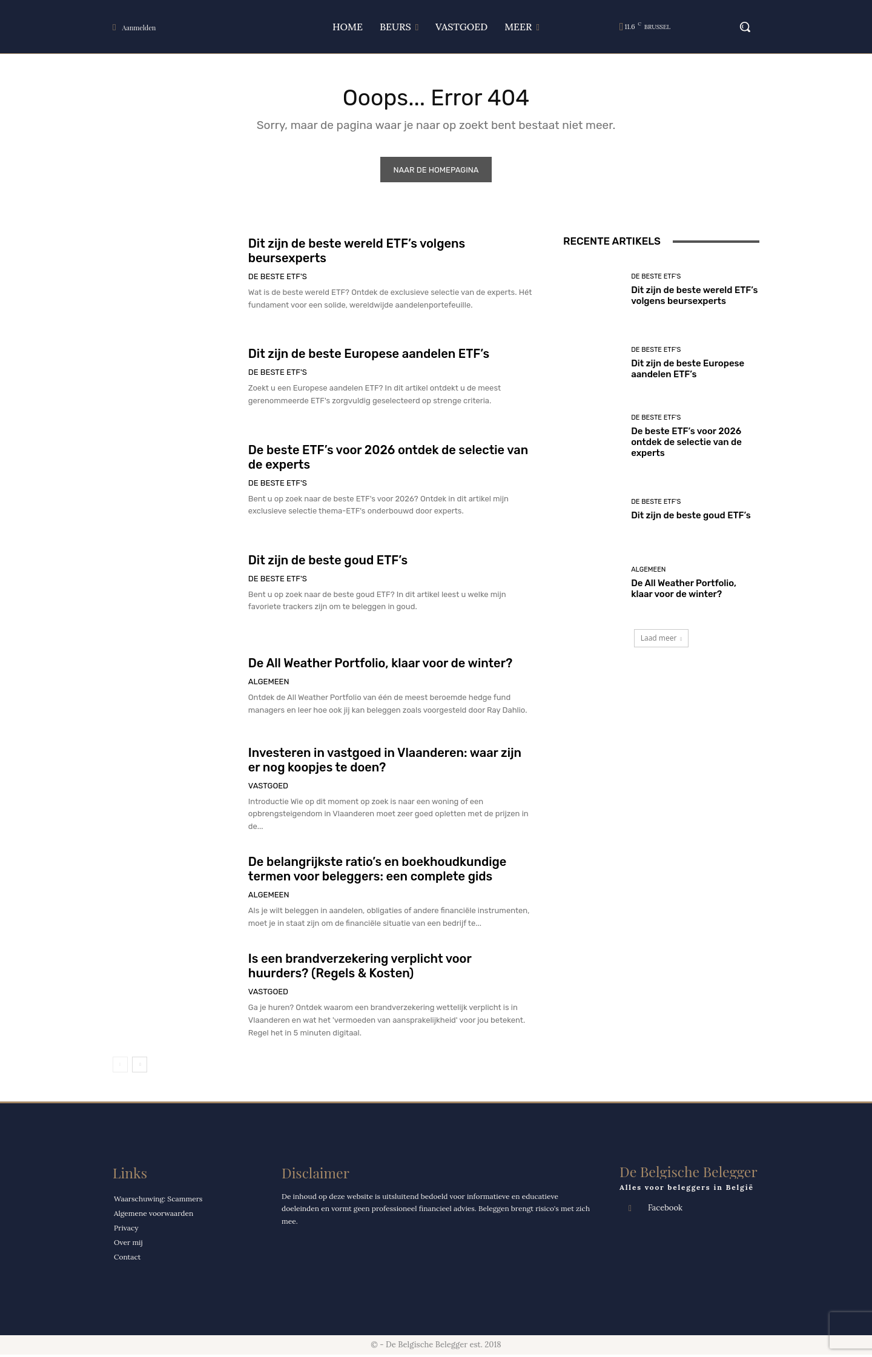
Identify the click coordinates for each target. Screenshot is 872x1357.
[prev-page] (120, 1066)
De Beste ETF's (277, 279)
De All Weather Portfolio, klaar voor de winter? (380, 665)
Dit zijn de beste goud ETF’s (328, 562)
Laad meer (661, 640)
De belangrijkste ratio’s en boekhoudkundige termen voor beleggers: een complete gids (377, 871)
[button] (738, 26)
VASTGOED (268, 787)
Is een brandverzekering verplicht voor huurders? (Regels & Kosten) (360, 967)
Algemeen (268, 683)
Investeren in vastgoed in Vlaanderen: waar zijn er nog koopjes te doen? (384, 761)
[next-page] (139, 1066)
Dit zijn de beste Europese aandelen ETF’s (368, 356)
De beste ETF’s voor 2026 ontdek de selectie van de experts (686, 444)
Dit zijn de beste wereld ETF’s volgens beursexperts (694, 297)
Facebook (665, 1210)
